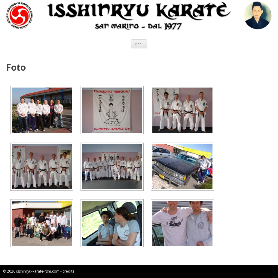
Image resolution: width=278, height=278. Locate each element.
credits (68, 271)
